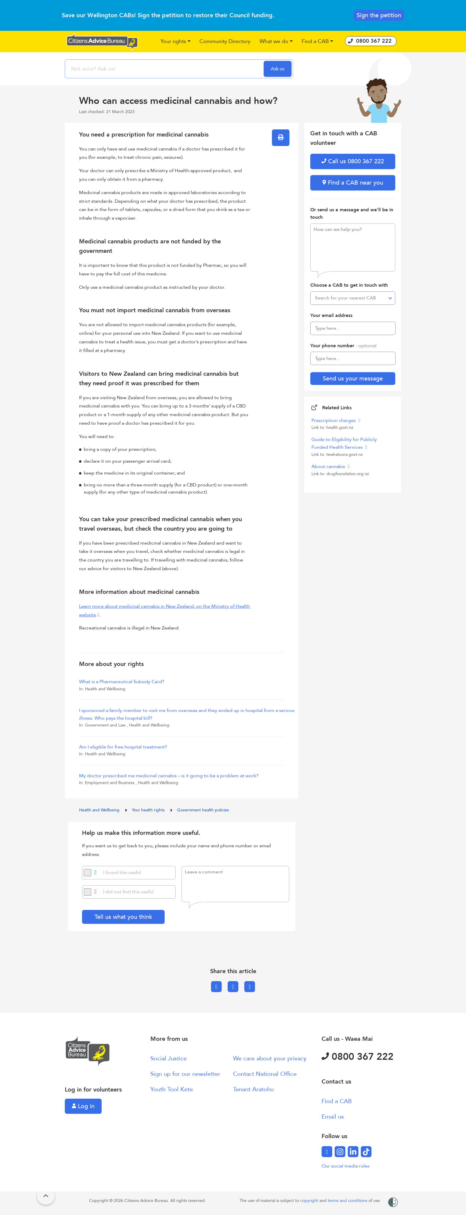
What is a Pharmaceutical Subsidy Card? (121, 681)
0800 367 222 (357, 1056)
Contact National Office (265, 1074)
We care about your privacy (269, 1058)
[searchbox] (165, 69)
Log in (83, 1106)
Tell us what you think (123, 917)
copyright (309, 1200)
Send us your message (353, 379)
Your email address (331, 315)
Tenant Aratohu (253, 1089)
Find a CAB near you (352, 183)
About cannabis (328, 466)
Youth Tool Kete (171, 1089)
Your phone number (343, 345)
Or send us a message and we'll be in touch (351, 214)
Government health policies (203, 810)
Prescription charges (334, 420)
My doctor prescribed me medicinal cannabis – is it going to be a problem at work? (169, 776)
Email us (333, 1117)
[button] (175, 42)
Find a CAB (337, 1101)
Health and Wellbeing (100, 810)
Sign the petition (379, 15)
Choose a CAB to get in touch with (349, 285)
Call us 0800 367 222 (353, 161)
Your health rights (149, 810)
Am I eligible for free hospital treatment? (123, 747)
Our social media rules (345, 1166)
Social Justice (168, 1058)
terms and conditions (348, 1200)
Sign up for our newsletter (185, 1074)
